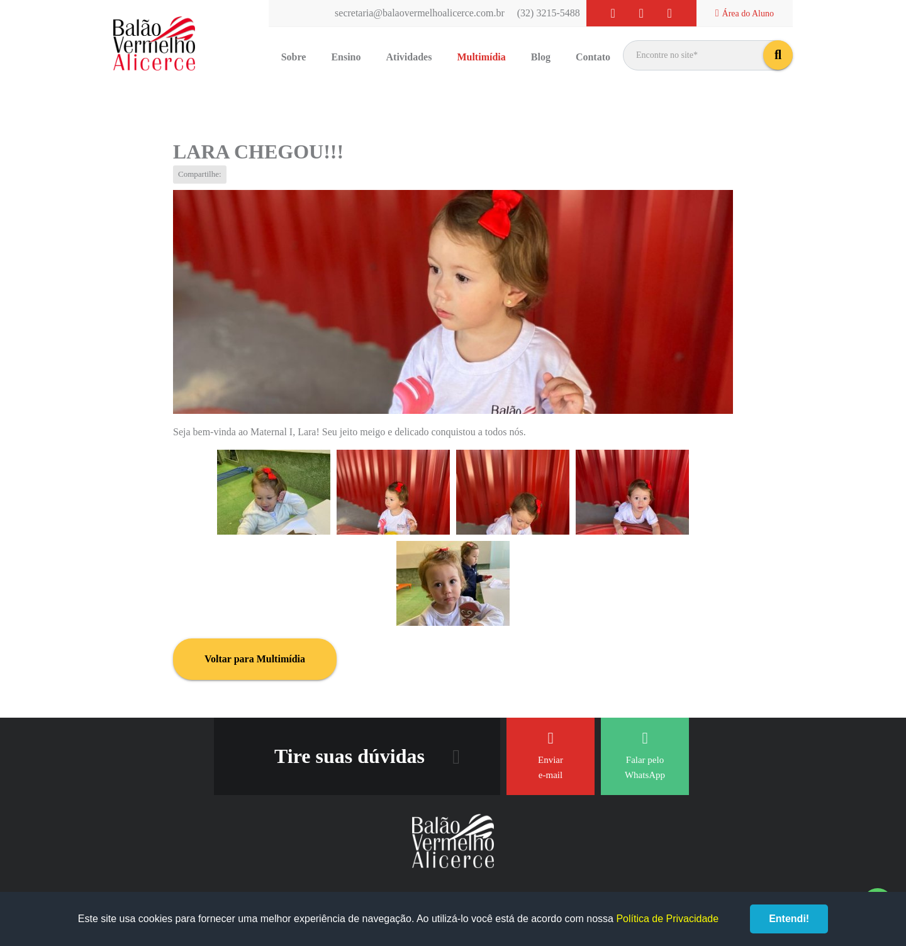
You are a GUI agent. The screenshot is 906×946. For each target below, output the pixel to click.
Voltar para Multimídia (254, 659)
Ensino (346, 57)
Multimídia (481, 57)
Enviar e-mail (550, 755)
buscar (778, 55)
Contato (593, 57)
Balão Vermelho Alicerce (154, 44)
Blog (541, 57)
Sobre (293, 57)
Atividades (409, 57)
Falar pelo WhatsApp (645, 755)
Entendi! (789, 918)
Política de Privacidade (667, 918)
